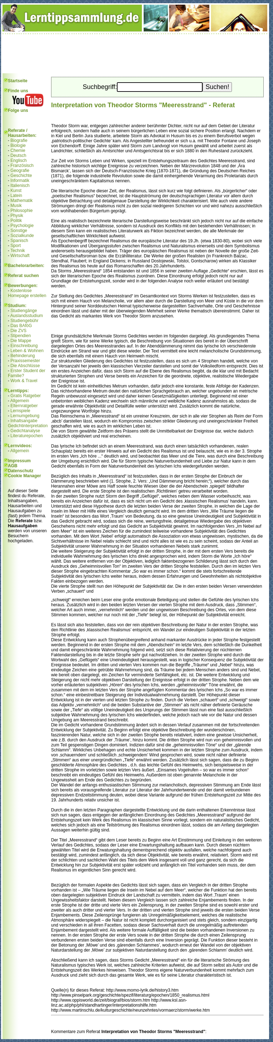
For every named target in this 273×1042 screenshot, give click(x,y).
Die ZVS (18, 330)
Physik (16, 215)
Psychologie (22, 225)
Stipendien (20, 335)
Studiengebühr (24, 320)
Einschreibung (24, 345)
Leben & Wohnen (27, 350)
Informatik (19, 180)
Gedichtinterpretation (28, 425)
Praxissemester (25, 360)
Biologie (18, 145)
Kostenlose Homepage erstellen (27, 293)
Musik (15, 205)
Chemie (17, 150)
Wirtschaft (19, 255)
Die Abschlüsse (25, 365)
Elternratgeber (24, 405)
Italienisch (19, 185)
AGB (13, 465)
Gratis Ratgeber (25, 395)
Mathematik (21, 200)
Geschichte (21, 175)
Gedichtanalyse (25, 430)
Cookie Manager (24, 475)
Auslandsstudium (26, 315)
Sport (15, 245)
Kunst (15, 190)
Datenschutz (20, 470)
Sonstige (18, 230)
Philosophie (21, 210)
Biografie (18, 140)
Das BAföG (21, 325)
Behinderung (22, 355)
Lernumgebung (24, 415)
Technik (17, 250)
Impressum (19, 460)
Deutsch (18, 155)
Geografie (19, 170)
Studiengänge (23, 310)
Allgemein (19, 400)
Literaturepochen (26, 435)
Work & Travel (23, 380)
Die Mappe (20, 340)
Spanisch (19, 240)
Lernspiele (20, 410)
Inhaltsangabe (23, 420)
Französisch (22, 165)
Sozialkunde (22, 235)
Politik (16, 220)
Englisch (18, 160)
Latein (16, 195)
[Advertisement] (135, 54)
